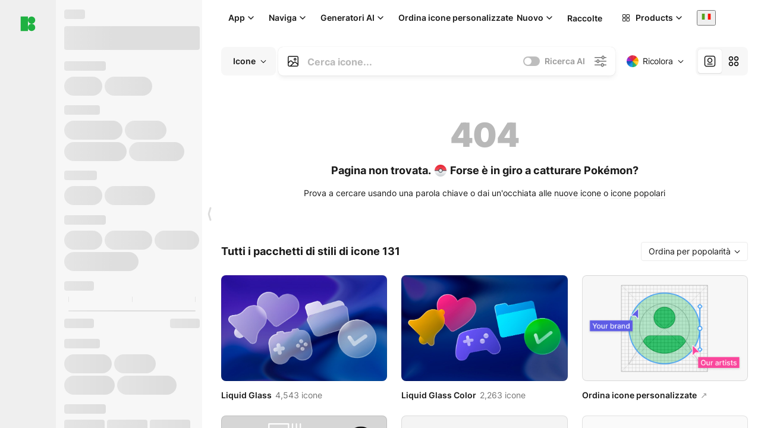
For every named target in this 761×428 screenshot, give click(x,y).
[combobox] (706, 17)
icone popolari (638, 193)
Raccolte (584, 18)
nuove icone (577, 193)
